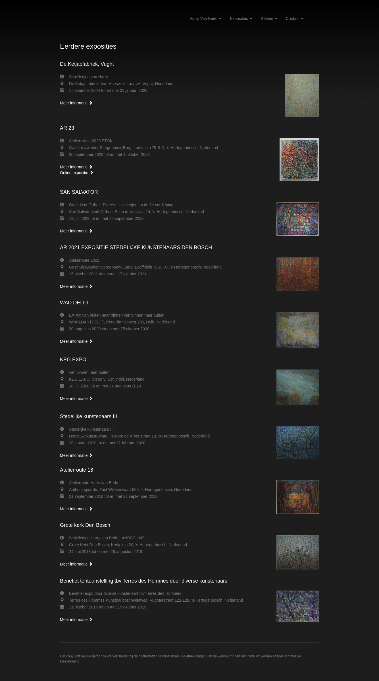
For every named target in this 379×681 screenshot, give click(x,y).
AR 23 (67, 128)
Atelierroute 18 (76, 470)
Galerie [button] (269, 18)
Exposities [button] (241, 18)
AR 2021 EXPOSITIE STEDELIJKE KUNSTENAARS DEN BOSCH (136, 247)
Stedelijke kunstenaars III (88, 416)
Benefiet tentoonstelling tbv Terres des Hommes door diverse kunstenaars (143, 581)
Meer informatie (76, 103)
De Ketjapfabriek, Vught (87, 64)
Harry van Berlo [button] (205, 18)
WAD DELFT (74, 303)
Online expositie (76, 172)
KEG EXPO (73, 359)
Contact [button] (294, 18)
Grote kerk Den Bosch (85, 525)
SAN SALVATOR (79, 192)
